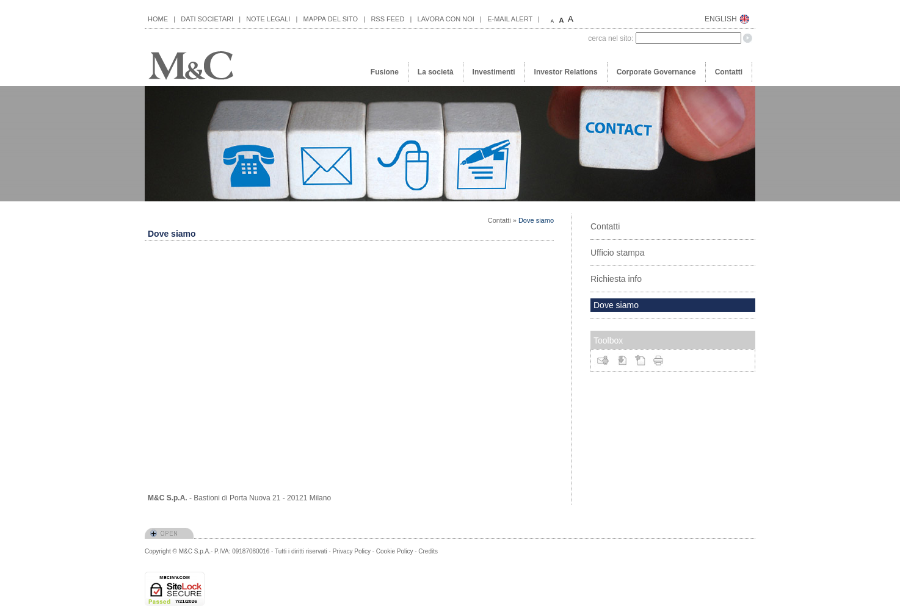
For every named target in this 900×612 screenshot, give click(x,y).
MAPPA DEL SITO (330, 19)
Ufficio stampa (617, 252)
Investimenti (494, 72)
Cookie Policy (394, 551)
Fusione (385, 72)
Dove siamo (536, 220)
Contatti (728, 72)
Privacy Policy (352, 551)
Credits (428, 551)
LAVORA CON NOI (446, 19)
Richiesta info (616, 279)
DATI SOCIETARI (207, 19)
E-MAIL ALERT (509, 19)
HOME (158, 19)
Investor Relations (566, 72)
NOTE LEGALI (268, 19)
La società (436, 72)
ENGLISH (721, 19)
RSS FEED (387, 19)
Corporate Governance (656, 72)
